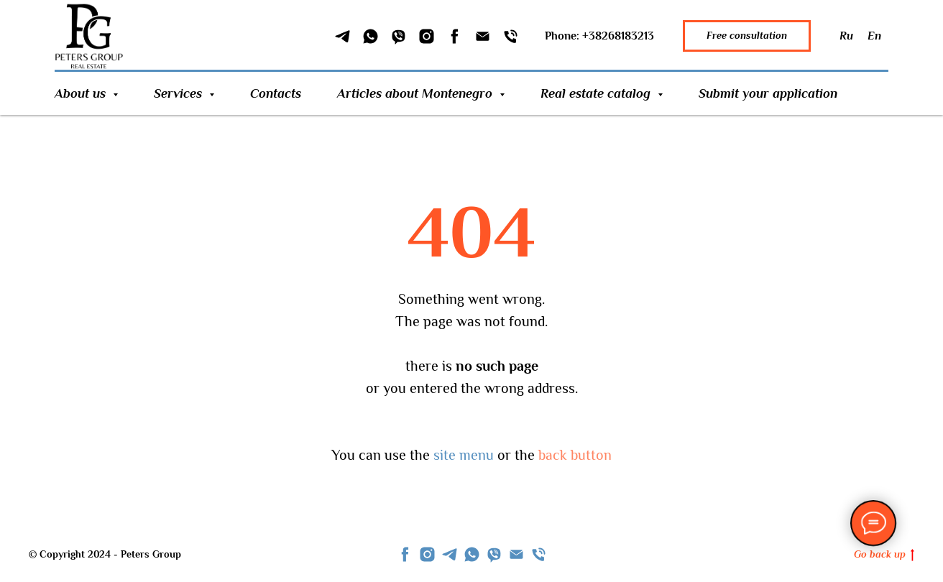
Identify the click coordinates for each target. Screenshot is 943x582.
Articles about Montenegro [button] (416, 93)
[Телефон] (539, 554)
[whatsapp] (472, 554)
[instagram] (427, 554)
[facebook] (405, 554)
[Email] (483, 36)
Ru (846, 35)
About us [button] (82, 93)
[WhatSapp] (371, 36)
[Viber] (399, 36)
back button (575, 455)
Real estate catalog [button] (597, 93)
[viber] (494, 554)
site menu (463, 455)
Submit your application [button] (768, 93)
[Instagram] (427, 36)
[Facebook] (455, 36)
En (874, 35)
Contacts (275, 93)
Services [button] (180, 93)
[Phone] (511, 36)
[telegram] (450, 554)
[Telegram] (342, 36)
